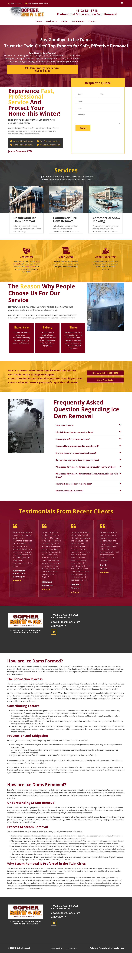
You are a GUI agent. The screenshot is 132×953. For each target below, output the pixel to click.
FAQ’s (64, 21)
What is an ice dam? (65, 425)
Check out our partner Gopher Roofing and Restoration (25, 631)
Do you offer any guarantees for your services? (77, 460)
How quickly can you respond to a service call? (77, 446)
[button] (89, 424)
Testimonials (77, 21)
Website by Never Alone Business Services (107, 948)
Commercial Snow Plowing (106, 219)
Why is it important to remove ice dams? (75, 432)
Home (39, 21)
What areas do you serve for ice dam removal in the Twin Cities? (86, 467)
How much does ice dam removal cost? (74, 484)
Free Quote (30, 266)
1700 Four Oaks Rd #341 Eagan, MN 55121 (64, 616)
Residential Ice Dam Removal (25, 219)
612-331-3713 (58, 626)
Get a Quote (66, 256)
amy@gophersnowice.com (65, 622)
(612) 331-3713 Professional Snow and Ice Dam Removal (87, 12)
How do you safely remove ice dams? (73, 439)
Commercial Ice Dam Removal (65, 219)
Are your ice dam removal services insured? (76, 453)
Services (51, 21)
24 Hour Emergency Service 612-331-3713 (42, 69)
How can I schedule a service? (69, 490)
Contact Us (26, 256)
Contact (92, 21)
